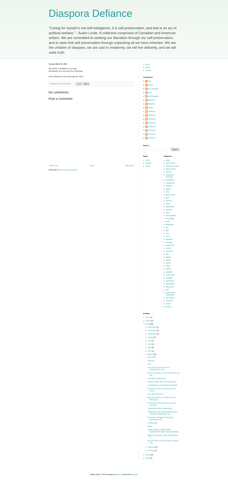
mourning (169, 251)
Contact (148, 70)
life (167, 227)
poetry (168, 260)
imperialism (170, 207)
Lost (149, 364)
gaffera (118, 474)
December (152, 327)
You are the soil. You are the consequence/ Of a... (158, 369)
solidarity (169, 272)
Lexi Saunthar (153, 96)
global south (170, 195)
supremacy (170, 281)
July (150, 341)
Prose (168, 266)
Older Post (129, 166)
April (150, 351)
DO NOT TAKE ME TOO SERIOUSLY (162, 382)
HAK (150, 92)
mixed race (170, 245)
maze (168, 236)
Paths (149, 426)
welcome (169, 301)
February (151, 447)
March (150, 354)
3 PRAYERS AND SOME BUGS (159, 409)
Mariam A (152, 100)
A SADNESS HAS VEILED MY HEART (162, 385)
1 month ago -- (153, 423)
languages (170, 224)
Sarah (150, 108)
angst (168, 160)
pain (167, 254)
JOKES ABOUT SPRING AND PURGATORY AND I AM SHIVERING (163, 431)
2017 (148, 317)
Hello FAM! (151, 357)
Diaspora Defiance (90, 13)
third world (170, 287)
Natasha (151, 104)
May (150, 347)
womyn (168, 307)
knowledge (170, 219)
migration (169, 239)
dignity (168, 189)
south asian (170, 275)
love (167, 233)
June (150, 344)
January (151, 450)
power (168, 263)
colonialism (170, 180)
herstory (169, 201)
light (167, 230)
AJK (149, 81)
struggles (169, 278)
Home (92, 166)
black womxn (171, 169)
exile (167, 192)
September (152, 334)
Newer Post (53, 166)
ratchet (168, 269)
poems (168, 257)
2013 (148, 458)
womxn (168, 304)
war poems (170, 298)
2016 (148, 321)
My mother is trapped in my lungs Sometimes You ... (160, 418)
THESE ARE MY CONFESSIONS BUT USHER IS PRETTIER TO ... (162, 413)
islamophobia (171, 216)
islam (168, 213)
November (152, 330)
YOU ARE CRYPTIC (155, 394)
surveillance (170, 284)
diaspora (169, 186)
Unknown (151, 111)
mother (168, 248)
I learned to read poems (156, 378)
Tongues (150, 361)
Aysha (150, 85)
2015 (148, 324)
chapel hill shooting (169, 176)
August (151, 337)
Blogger (135, 474)
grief (167, 198)
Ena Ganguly (153, 89)
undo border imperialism (170, 294)
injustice (169, 210)
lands (168, 222)
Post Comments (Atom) (68, 170)
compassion (170, 183)
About (147, 65)
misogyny (169, 242)
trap (167, 290)
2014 (148, 455)
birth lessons (171, 163)
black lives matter (172, 166)
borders (169, 172)
